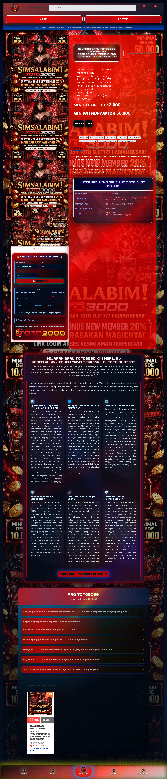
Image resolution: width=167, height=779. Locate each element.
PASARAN (27, 265)
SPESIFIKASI (93, 148)
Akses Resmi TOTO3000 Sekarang (83, 574)
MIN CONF (27, 274)
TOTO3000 (85, 38)
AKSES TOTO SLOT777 (126, 141)
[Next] (66, 140)
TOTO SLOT (122, 138)
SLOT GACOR (111, 138)
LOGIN (89, 123)
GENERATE (40, 281)
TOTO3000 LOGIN (96, 138)
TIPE (52, 265)
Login (44, 19)
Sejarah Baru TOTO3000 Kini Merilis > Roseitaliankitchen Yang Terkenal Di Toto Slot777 (40, 732)
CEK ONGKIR (110, 148)
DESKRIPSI (78, 148)
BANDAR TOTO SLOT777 (107, 141)
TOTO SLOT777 (97, 38)
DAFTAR (78, 123)
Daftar (123, 19)
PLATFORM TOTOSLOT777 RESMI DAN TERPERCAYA (96, 132)
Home (76, 38)
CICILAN (125, 148)
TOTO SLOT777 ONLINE (87, 141)
